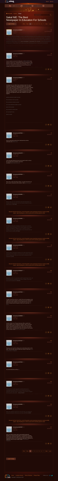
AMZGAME (9, 13)
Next (47, 23)
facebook (50, 475)
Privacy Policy (37, 475)
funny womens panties (20, 329)
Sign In (47, 1)
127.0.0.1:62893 (27, 412)
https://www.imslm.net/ (15, 162)
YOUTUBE (14, 204)
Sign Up (51, 1)
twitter (52, 475)
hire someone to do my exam (12, 99)
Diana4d (18, 280)
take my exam (9, 114)
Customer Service (19, 475)
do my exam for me (10, 111)
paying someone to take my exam (13, 97)
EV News (18, 231)
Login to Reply (11, 23)
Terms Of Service (28, 475)
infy (18, 369)
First (24, 23)
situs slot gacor (28, 183)
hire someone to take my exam (12, 102)
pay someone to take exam (11, 109)
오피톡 (12, 256)
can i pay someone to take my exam (13, 104)
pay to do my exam (10, 107)
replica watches (26, 61)
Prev (27, 23)
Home (12, 475)
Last (50, 23)
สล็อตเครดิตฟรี (21, 392)
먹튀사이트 (15, 141)
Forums (15, 13)
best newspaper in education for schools (30, 41)
